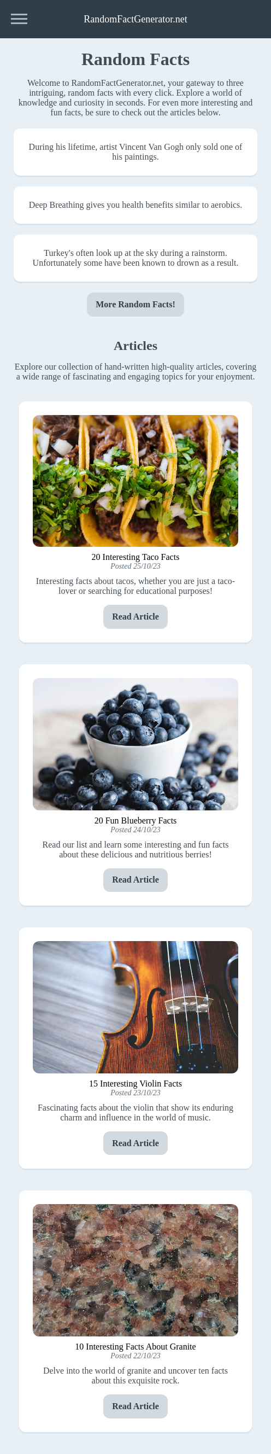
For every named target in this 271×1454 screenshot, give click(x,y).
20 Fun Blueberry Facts (136, 820)
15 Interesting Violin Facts (135, 1083)
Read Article (135, 616)
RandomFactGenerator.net (135, 19)
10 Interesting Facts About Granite (135, 1346)
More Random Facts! (135, 304)
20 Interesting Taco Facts (136, 557)
